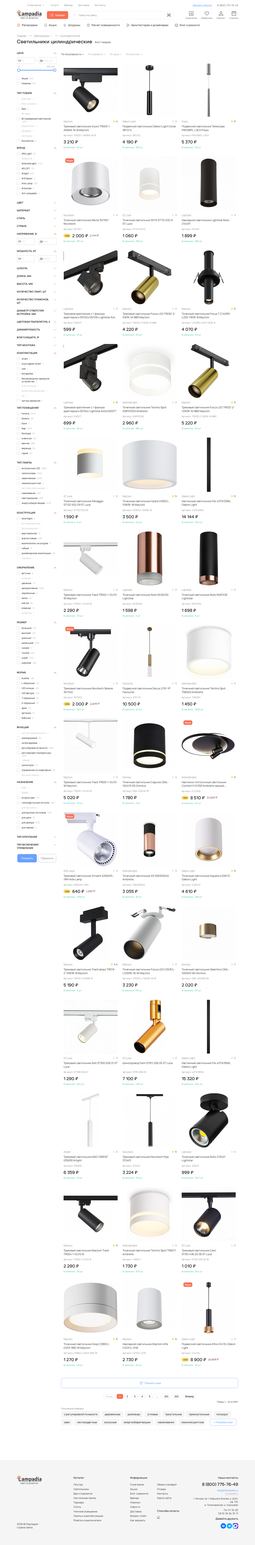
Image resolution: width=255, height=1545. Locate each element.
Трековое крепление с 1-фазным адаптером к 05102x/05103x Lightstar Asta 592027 (90, 315)
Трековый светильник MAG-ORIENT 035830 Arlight (86, 1158)
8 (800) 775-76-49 (227, 5)
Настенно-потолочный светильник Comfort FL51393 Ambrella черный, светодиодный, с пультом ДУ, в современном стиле (204, 784)
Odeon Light (129, 121)
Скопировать (231, 1493)
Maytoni (68, 121)
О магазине (137, 1484)
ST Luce (127, 215)
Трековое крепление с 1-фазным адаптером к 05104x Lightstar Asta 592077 (90, 409)
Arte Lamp (69, 870)
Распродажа (29, 25)
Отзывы (161, 1489)
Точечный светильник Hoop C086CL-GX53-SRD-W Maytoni (87, 1345)
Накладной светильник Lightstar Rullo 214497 (205, 222)
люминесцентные (192, 1422)
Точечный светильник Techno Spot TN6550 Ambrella (204, 690)
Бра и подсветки (83, 1493)
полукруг (222, 1414)
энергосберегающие (137, 1422)
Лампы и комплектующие (88, 1516)
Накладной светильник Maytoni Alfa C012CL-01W (145, 1345)
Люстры (78, 1484)
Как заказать (137, 1520)
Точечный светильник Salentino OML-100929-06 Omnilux (205, 971)
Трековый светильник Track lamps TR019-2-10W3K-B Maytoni (89, 971)
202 (176, 1396)
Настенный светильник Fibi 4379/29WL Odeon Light (206, 503)
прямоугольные (199, 1414)
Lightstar (186, 215)
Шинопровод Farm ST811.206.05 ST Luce (148, 1063)
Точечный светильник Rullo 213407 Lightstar (203, 1158)
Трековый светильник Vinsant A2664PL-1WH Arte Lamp (89, 877)
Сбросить (47, 858)
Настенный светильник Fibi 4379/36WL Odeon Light (206, 1064)
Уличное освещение (85, 1511)
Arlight (67, 1151)
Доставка (135, 1511)
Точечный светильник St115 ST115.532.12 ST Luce (148, 222)
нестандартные (87, 1422)
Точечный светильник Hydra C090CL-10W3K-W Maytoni (146, 503)
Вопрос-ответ (138, 1516)
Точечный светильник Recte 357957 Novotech (86, 222)
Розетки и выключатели (87, 1520)
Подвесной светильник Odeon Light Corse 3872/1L (149, 128)
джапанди (134, 1414)
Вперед (189, 1396)
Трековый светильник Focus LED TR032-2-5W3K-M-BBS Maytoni (149, 315)
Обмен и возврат (167, 1484)
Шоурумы (74, 25)
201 (166, 1396)
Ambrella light (130, 402)
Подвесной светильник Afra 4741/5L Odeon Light (209, 1345)
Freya (185, 121)
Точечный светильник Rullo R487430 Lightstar (204, 596)
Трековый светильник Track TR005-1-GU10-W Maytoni (90, 784)
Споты (77, 1506)
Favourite (128, 683)
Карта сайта (164, 1498)
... (157, 1396)
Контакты (162, 1493)
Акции (53, 25)
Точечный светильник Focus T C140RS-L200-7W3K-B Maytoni (206, 315)
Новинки (135, 1502)
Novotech (69, 215)
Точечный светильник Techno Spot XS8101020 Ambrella (144, 409)
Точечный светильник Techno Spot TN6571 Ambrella (149, 1252)
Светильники (81, 1489)
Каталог (60, 15)
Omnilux (127, 777)
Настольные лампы (84, 1498)
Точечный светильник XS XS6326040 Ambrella (146, 877)
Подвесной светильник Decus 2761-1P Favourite (146, 690)
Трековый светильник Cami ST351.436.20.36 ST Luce (199, 1252)
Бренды (134, 1498)
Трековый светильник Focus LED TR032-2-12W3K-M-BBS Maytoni (208, 409)
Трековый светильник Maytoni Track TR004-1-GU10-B (86, 1252)
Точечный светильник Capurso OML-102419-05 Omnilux (145, 784)
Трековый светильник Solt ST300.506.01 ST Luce (91, 1064)
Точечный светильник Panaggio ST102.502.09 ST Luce (83, 503)
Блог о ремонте (190, 25)
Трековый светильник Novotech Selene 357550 (88, 690)
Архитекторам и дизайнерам (149, 25)
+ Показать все (223, 1422)
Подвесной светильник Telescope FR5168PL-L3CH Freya (203, 128)
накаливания (166, 1422)
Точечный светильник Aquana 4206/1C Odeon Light (206, 877)
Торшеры (78, 1502)
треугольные (173, 1414)
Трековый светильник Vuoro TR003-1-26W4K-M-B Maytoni (87, 128)
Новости (135, 1506)
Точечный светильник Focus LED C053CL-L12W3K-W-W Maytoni (149, 971)
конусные (110, 1422)
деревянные (112, 1414)
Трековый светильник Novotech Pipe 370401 (146, 1158)
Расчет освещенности (106, 25)
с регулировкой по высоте (81, 1414)
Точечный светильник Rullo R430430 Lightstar (145, 596)
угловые (152, 1414)
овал (67, 1422)
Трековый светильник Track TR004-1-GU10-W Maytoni (90, 596)
